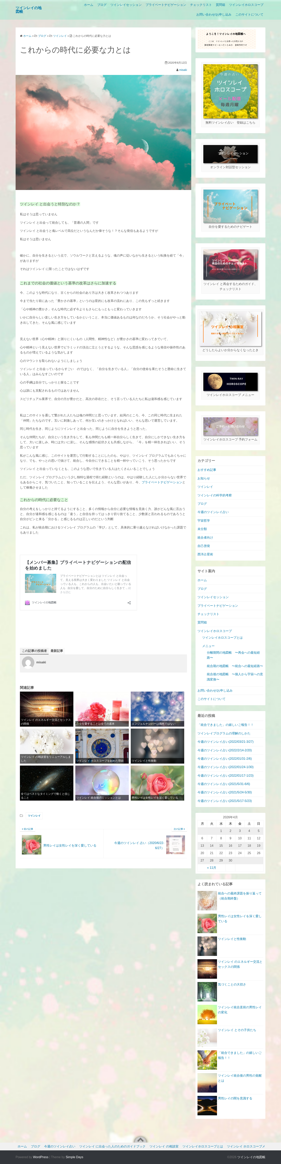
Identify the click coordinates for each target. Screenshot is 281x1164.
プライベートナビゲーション (166, 4)
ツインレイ (34, 815)
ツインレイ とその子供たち (237, 1030)
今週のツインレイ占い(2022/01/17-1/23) (225, 775)
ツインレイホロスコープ (246, 4)
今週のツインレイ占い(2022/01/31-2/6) (224, 758)
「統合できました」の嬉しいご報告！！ (225, 724)
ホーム (88, 4)
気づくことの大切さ (232, 984)
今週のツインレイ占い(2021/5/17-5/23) (224, 801)
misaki (183, 69)
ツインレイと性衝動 (232, 939)
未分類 (202, 529)
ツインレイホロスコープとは (222, 637)
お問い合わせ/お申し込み (213, 14)
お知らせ (203, 478)
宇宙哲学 (203, 520)
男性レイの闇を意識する (235, 1098)
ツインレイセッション (126, 4)
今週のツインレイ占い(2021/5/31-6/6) (223, 784)
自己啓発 (203, 546)
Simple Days (74, 1157)
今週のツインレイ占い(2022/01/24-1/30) (225, 767)
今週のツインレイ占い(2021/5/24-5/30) (224, 792)
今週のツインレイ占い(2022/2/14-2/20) (224, 750)
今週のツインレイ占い (213, 512)
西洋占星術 (205, 554)
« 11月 (211, 867)
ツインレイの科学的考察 (214, 495)
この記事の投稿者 (34, 650)
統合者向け (205, 537)
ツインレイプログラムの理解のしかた (224, 733)
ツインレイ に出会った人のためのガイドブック (112, 1146)
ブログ (102, 4)
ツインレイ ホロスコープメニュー (251, 1146)
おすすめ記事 (206, 469)
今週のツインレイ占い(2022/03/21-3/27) (225, 741)
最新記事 (57, 650)
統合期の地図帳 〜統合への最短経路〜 (235, 666)
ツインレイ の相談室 (163, 1146)
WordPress (40, 1157)
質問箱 (220, 4)
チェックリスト (201, 4)
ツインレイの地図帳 (251, 1157)
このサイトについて (249, 14)
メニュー (208, 646)
